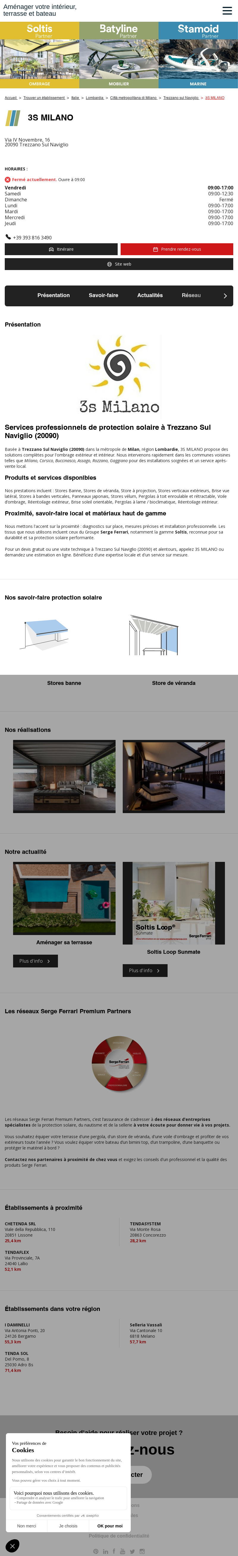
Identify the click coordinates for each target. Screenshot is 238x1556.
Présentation (53, 295)
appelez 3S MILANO (198, 549)
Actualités (150, 295)
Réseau (191, 295)
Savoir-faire (103, 295)
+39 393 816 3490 (32, 237)
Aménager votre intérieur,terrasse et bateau (40, 10)
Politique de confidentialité (119, 1535)
